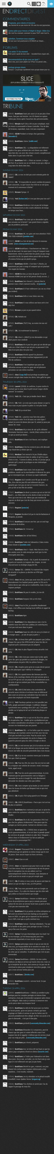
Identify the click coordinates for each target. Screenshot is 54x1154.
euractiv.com (43, 1051)
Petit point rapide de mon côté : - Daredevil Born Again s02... (29, 54)
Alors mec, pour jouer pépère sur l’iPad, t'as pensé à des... (28, 62)
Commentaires (16, 19)
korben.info (23, 198)
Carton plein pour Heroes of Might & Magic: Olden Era (29, 31)
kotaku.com (29, 974)
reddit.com (33, 141)
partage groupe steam (16, 67)
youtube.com (28, 236)
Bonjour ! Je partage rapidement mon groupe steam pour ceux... (29, 70)
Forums (10, 47)
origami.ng (36, 1079)
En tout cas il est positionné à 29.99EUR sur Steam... (26, 41)
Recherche (29, 4)
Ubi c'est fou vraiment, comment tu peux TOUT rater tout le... (29, 33)
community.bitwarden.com (40, 1023)
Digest (37, 11)
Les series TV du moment (18, 51)
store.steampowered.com (24, 243)
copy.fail (23, 374)
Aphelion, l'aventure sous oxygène (21, 39)
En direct (15, 11)
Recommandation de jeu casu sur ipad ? (23, 59)
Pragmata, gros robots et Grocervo (21, 23)
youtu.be (42, 284)
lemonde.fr (13, 136)
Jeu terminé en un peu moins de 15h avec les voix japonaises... (29, 25)
